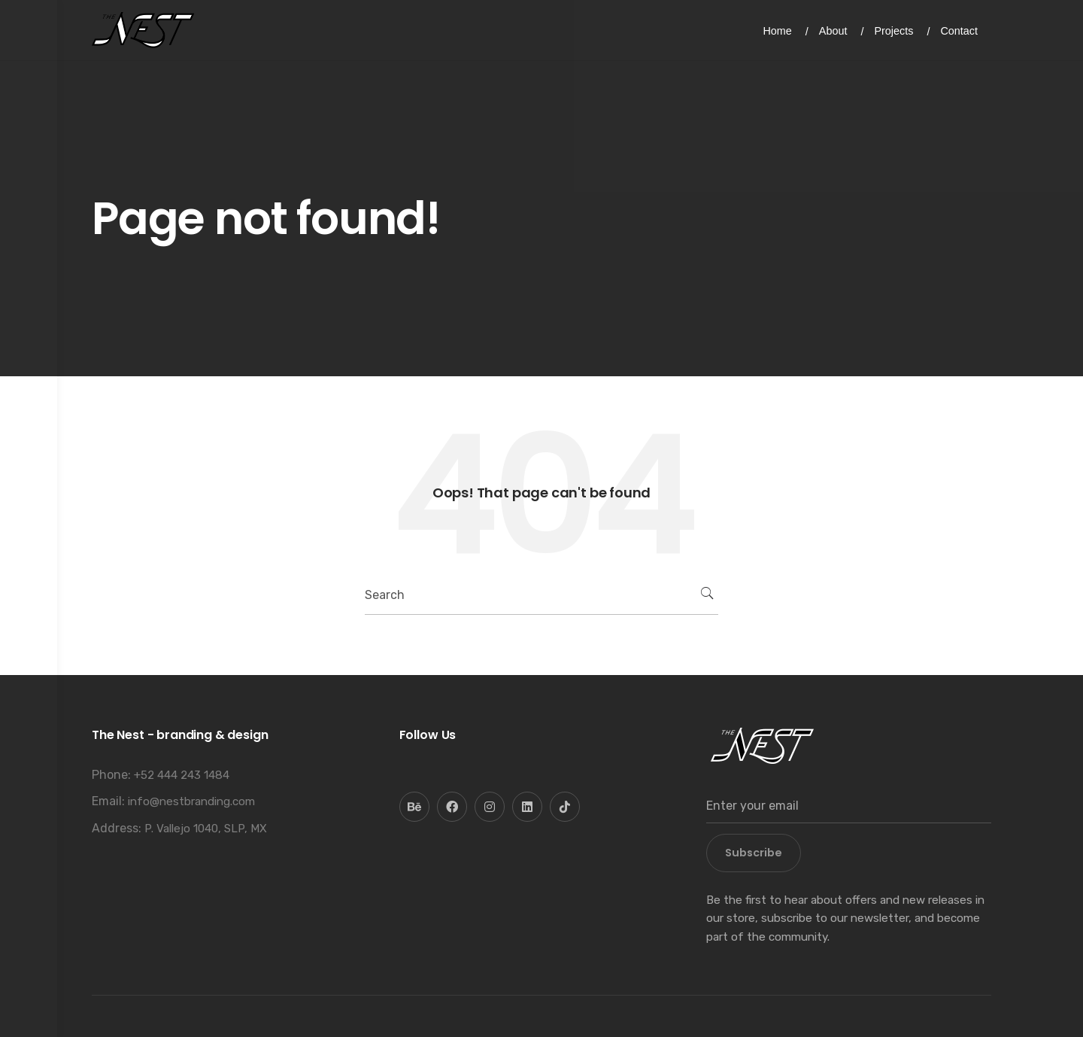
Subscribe (753, 852)
